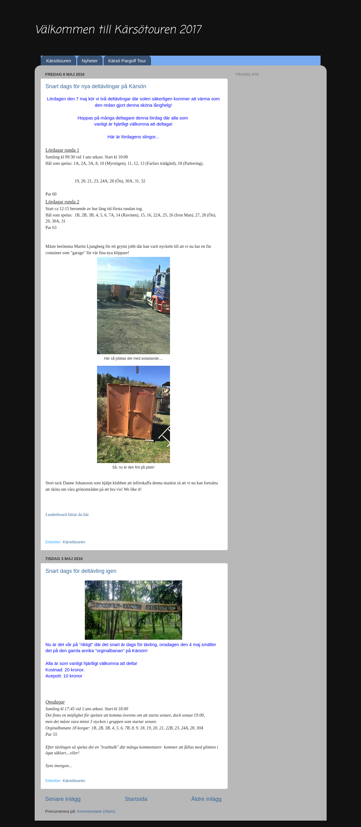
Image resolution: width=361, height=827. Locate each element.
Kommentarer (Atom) (96, 811)
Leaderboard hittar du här (67, 514)
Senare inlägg (63, 799)
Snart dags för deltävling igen (81, 571)
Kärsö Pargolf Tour (127, 60)
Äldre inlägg (206, 799)
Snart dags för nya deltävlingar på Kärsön (96, 86)
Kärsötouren (58, 60)
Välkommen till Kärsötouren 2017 (118, 30)
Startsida (136, 799)
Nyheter (90, 60)
